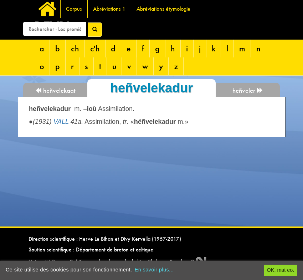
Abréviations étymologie (163, 8)
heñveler (247, 90)
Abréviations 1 (109, 8)
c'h (95, 48)
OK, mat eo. (280, 270)
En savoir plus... (154, 270)
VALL (61, 121)
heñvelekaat (55, 90)
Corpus (74, 8)
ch (75, 48)
